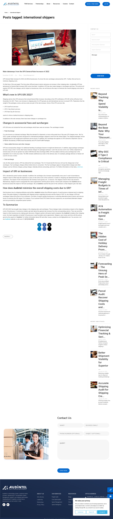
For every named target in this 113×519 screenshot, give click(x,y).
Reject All (91, 512)
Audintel (7, 219)
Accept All (102, 512)
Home (6, 12)
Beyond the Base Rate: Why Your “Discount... (104, 131)
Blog (20, 75)
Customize (81, 512)
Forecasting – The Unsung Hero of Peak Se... (105, 270)
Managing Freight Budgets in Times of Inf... (104, 185)
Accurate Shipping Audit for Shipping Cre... (103, 390)
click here (80, 167)
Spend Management (28, 75)
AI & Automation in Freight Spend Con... (105, 213)
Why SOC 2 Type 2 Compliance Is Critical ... (105, 158)
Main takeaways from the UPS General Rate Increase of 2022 (26, 72)
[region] (91, 507)
